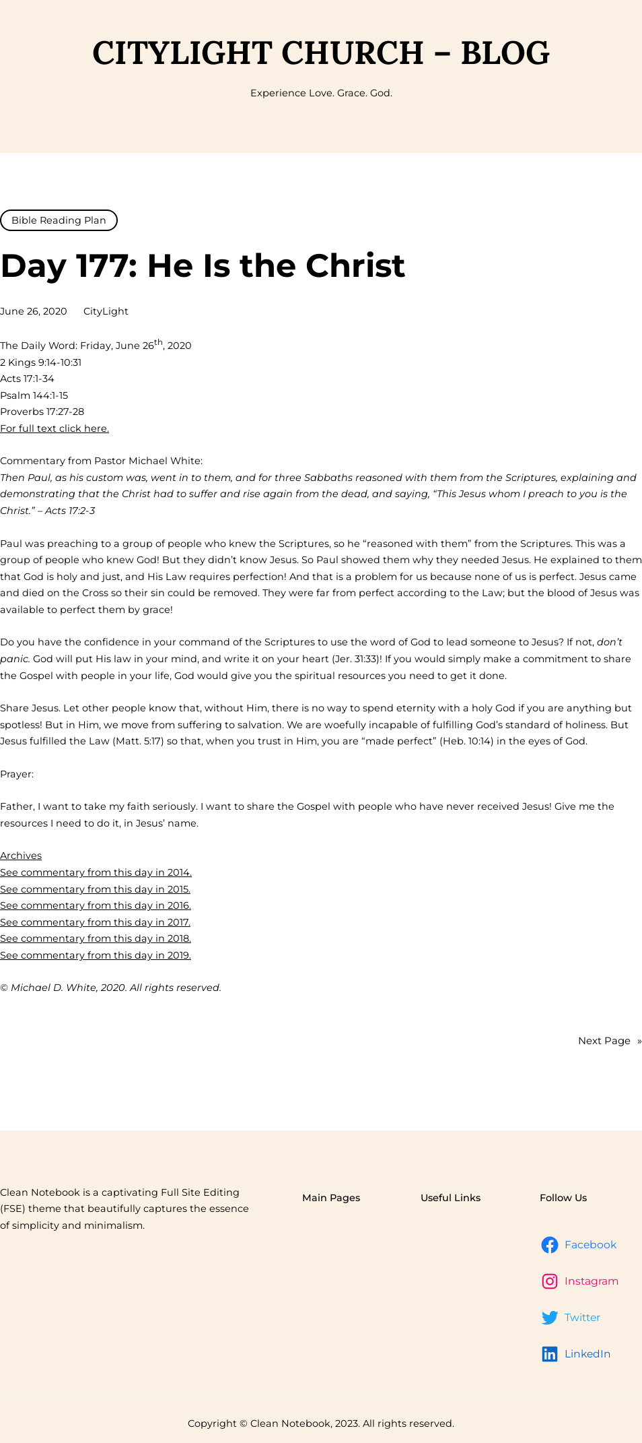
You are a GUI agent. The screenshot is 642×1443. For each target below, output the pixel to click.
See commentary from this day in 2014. (96, 872)
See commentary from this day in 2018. (95, 938)
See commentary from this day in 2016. (95, 905)
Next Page (610, 1041)
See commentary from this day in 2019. (95, 955)
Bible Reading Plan (58, 220)
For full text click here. (54, 428)
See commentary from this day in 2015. (95, 889)
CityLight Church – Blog (321, 52)
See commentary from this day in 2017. (95, 922)
